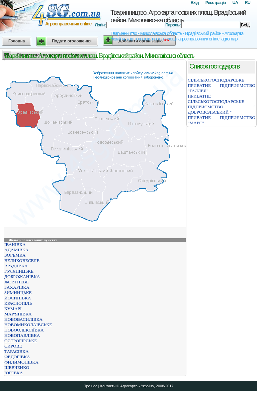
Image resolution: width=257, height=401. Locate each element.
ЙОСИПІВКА (17, 297)
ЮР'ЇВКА (13, 372)
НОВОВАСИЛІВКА (23, 319)
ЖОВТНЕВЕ (16, 281)
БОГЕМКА (14, 255)
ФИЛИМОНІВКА (21, 362)
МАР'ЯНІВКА (18, 313)
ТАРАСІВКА (16, 351)
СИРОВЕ (13, 346)
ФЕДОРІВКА (17, 356)
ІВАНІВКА (15, 244)
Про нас (90, 386)
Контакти (107, 386)
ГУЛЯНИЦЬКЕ (18, 271)
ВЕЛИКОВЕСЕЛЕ (21, 260)
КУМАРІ (12, 308)
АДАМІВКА (16, 249)
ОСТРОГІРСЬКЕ (20, 340)
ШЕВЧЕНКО (16, 367)
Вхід (194, 2)
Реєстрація (215, 2)
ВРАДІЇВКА (16, 265)
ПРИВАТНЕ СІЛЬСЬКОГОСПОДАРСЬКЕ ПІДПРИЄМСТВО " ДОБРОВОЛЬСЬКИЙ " (221, 104)
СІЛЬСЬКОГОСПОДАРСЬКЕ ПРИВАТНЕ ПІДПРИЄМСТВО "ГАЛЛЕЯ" (221, 85)
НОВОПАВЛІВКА (22, 335)
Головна (16, 41)
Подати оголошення (72, 41)
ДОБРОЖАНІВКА (22, 276)
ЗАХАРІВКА (16, 287)
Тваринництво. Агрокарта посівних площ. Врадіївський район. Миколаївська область (178, 16)
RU (247, 2)
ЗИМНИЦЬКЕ (18, 292)
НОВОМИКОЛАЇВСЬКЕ (28, 324)
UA (235, 2)
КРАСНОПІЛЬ (18, 303)
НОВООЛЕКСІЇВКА (24, 329)
